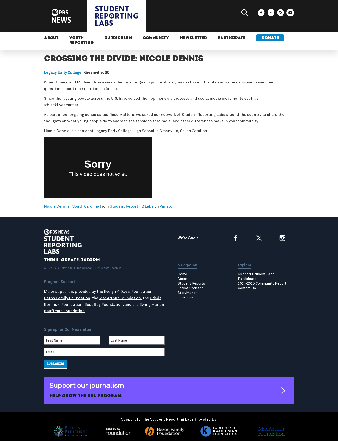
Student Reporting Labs (131, 206)
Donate (270, 38)
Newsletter (193, 38)
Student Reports (191, 283)
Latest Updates (190, 288)
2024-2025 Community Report (262, 283)
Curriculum (118, 38)
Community (156, 38)
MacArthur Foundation (120, 298)
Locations (186, 297)
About (51, 38)
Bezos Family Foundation (67, 298)
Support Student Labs (256, 274)
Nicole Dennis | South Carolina (71, 206)
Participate (231, 38)
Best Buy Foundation (103, 305)
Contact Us (247, 288)
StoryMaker (187, 293)
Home (182, 274)
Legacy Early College (62, 73)
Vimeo (165, 206)
